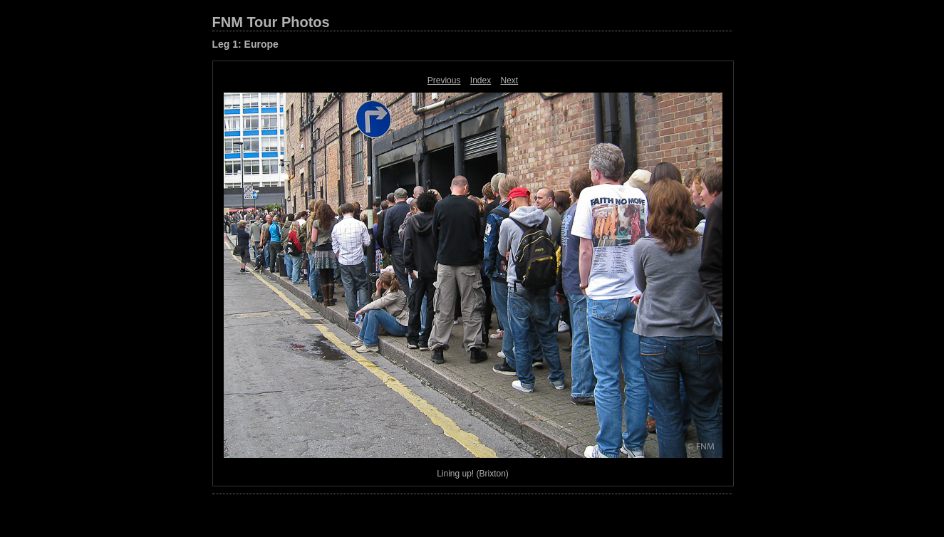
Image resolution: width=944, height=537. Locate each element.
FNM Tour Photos (271, 22)
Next (510, 80)
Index (480, 80)
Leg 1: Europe (245, 44)
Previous (444, 80)
